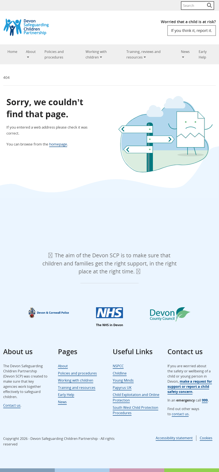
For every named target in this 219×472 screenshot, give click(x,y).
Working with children (96, 54)
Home (12, 51)
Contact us (12, 405)
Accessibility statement (174, 438)
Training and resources (76, 387)
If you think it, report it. (191, 30)
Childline (120, 373)
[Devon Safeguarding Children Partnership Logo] (28, 34)
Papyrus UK (122, 387)
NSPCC (118, 366)
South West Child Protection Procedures (135, 410)
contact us (180, 414)
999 (205, 400)
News (185, 51)
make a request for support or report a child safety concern (189, 386)
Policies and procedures (54, 54)
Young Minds (123, 380)
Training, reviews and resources (143, 54)
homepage (58, 144)
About (31, 51)
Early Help (203, 54)
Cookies (206, 438)
